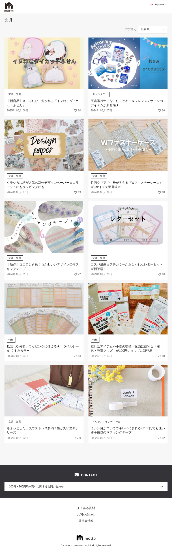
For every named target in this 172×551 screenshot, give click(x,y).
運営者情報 (86, 520)
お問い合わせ (86, 514)
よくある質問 (86, 508)
